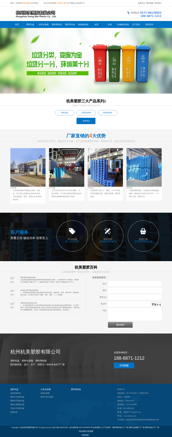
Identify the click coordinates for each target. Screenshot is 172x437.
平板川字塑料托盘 (17, 408)
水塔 (96, 24)
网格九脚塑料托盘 (17, 404)
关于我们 (136, 24)
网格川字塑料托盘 (17, 397)
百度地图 (89, 431)
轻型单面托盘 (15, 393)
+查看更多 (86, 121)
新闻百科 (149, 24)
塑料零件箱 (70, 24)
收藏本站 (141, 3)
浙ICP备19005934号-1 (61, 427)
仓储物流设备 (123, 24)
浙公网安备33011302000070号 (81, 427)
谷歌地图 (82, 431)
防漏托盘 (13, 412)
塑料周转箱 (57, 24)
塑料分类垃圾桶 (47, 397)
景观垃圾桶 (86, 113)
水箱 (110, 24)
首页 (17, 24)
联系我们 (158, 3)
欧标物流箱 (83, 24)
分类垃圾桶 (43, 24)
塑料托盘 (30, 24)
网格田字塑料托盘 (17, 401)
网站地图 (149, 3)
